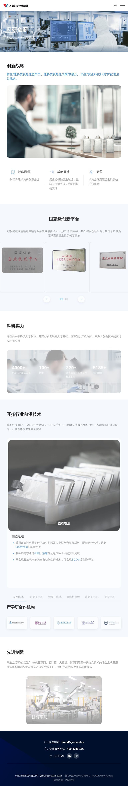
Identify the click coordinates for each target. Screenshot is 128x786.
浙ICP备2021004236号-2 (77, 775)
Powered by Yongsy (102, 775)
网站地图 (69, 779)
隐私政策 (58, 779)
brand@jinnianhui (73, 742)
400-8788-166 (75, 748)
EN (116, 5)
